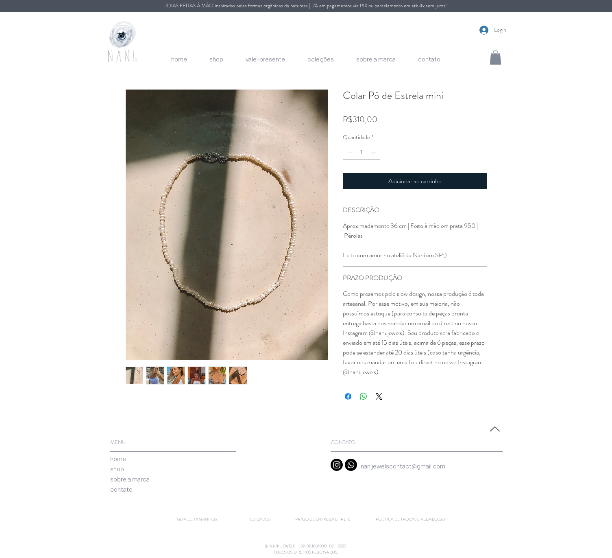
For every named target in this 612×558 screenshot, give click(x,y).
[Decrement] (349, 152)
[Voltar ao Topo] (494, 429)
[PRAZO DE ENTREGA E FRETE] (323, 519)
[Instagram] (337, 465)
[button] (495, 57)
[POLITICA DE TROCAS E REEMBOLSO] (410, 519)
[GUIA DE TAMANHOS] (197, 519)
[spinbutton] (361, 152)
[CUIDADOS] (260, 519)
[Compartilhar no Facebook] (348, 396)
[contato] (121, 489)
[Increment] (374, 152)
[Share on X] (379, 396)
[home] (118, 459)
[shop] (117, 469)
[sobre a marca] (130, 479)
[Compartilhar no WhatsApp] (363, 396)
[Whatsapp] (351, 465)
